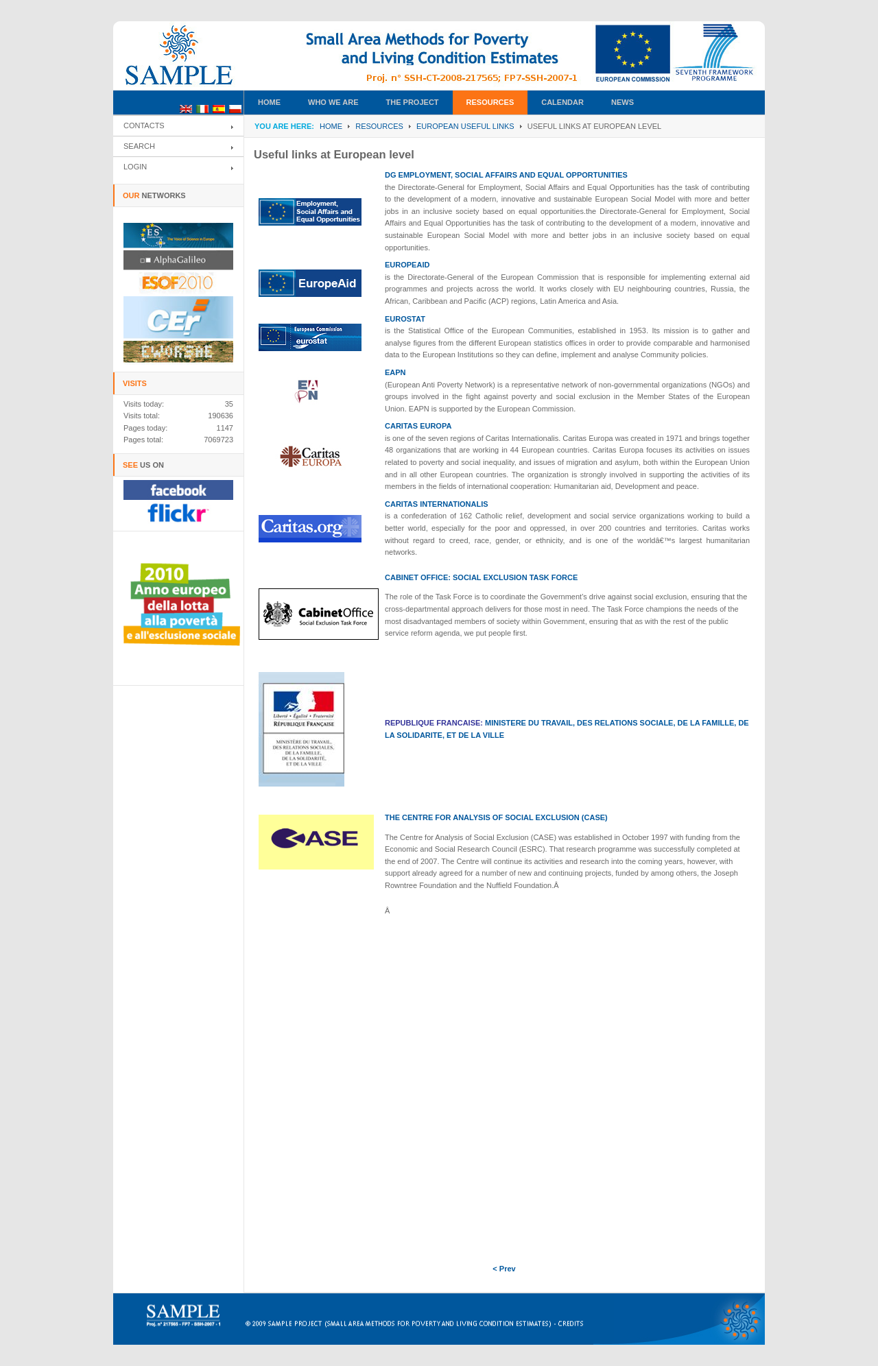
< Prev (504, 1269)
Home (331, 126)
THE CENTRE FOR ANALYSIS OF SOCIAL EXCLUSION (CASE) (496, 817)
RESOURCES (379, 126)
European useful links (465, 126)
